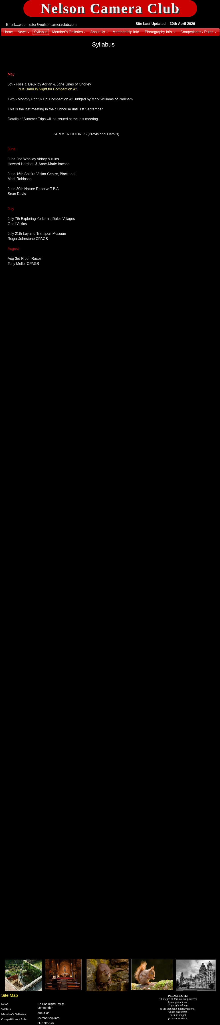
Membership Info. (49, 1018)
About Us (43, 1013)
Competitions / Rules (14, 1019)
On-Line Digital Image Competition (51, 1006)
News (4, 1004)
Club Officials (46, 1023)
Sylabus (6, 1009)
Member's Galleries (13, 1014)
